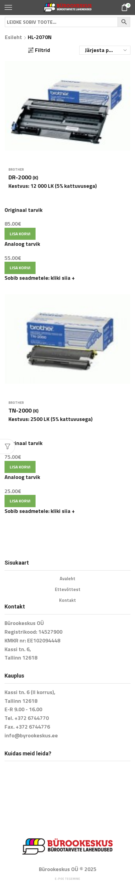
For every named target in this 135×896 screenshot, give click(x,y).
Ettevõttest (67, 589)
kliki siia (63, 278)
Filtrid (39, 50)
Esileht (13, 37)
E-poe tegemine (67, 878)
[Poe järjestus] (104, 50)
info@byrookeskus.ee (31, 735)
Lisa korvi (20, 233)
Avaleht (67, 578)
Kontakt (67, 600)
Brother (16, 169)
